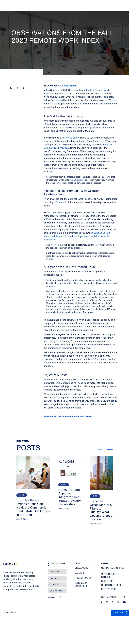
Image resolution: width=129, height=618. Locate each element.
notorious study (70, 137)
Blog (21, 495)
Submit (51, 597)
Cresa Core (81, 567)
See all (101, 449)
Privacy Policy (83, 577)
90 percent (60, 202)
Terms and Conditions (81, 584)
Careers (80, 572)
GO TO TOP (118, 612)
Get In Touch (113, 597)
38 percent (79, 179)
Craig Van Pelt (69, 85)
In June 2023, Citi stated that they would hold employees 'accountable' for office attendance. (77, 236)
